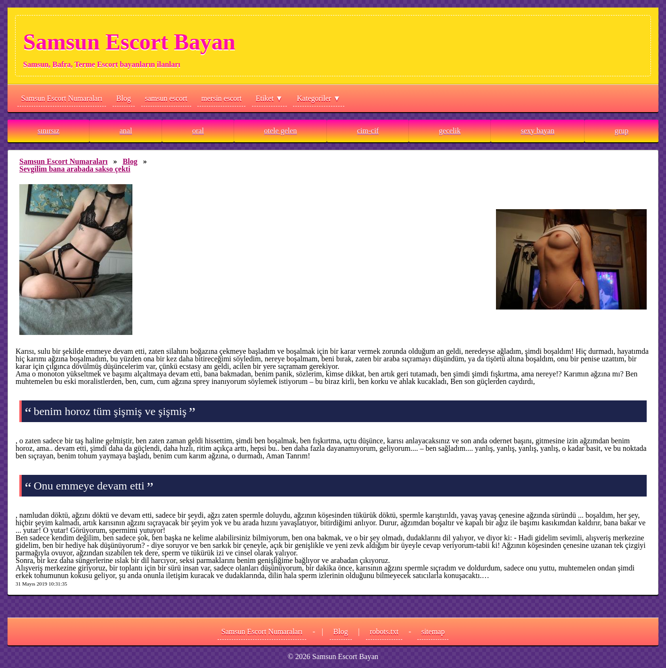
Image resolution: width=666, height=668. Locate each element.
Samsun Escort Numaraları (61, 98)
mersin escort (221, 98)
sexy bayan (538, 131)
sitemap (433, 631)
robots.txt (384, 631)
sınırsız (48, 131)
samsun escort (166, 98)
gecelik (450, 131)
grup (621, 131)
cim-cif (368, 131)
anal (126, 131)
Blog (123, 98)
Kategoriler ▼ (319, 98)
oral (198, 131)
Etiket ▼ (269, 98)
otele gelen (280, 131)
